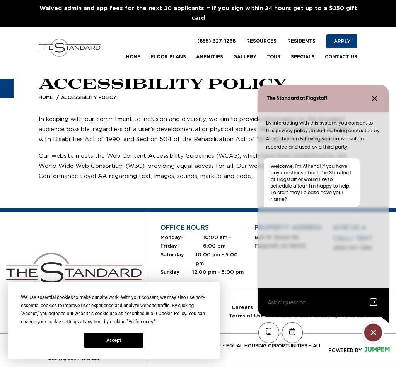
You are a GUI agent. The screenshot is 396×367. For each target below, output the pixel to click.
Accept (113, 340)
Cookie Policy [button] (172, 313)
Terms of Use (247, 316)
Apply (342, 41)
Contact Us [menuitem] (341, 57)
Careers (243, 307)
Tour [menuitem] (273, 57)
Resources (261, 41)
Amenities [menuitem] (209, 57)
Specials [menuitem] (303, 57)
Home (46, 97)
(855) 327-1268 (216, 41)
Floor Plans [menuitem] (168, 57)
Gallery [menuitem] (244, 57)
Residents (301, 41)
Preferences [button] (140, 321)
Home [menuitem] (133, 57)
